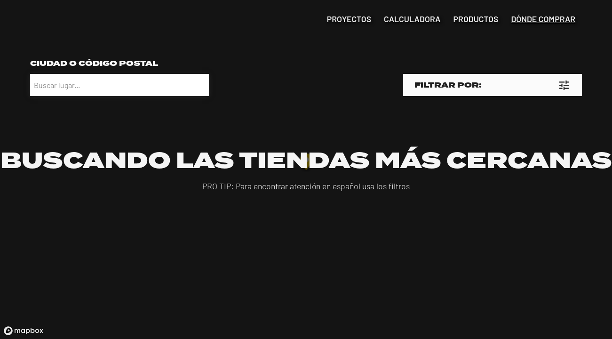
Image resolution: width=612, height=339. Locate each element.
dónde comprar (543, 19)
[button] (492, 85)
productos (476, 19)
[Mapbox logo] (23, 330)
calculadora (412, 19)
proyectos (349, 19)
